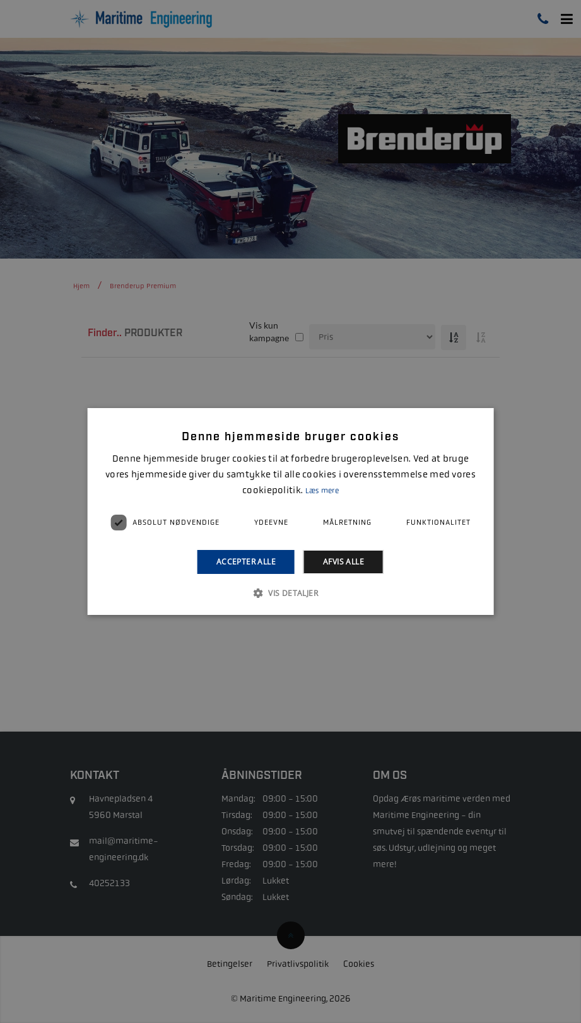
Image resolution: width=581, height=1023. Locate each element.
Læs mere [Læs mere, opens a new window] (322, 491)
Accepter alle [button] (246, 561)
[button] (290, 593)
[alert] (290, 511)
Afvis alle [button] (343, 561)
